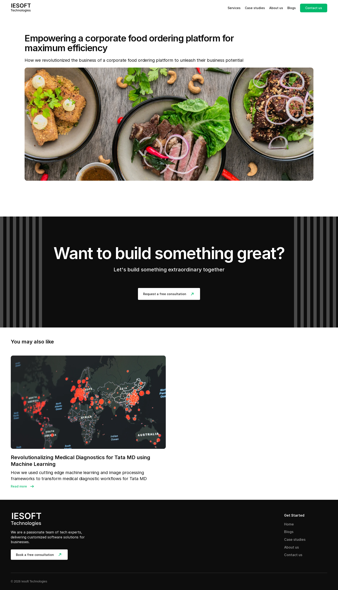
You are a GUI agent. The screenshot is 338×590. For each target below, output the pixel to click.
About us (276, 8)
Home (289, 524)
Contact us (293, 555)
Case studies (255, 8)
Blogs (291, 8)
